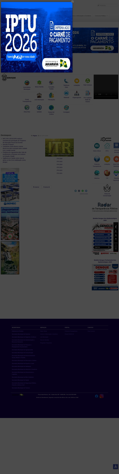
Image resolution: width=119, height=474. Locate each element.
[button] (72, 1)
